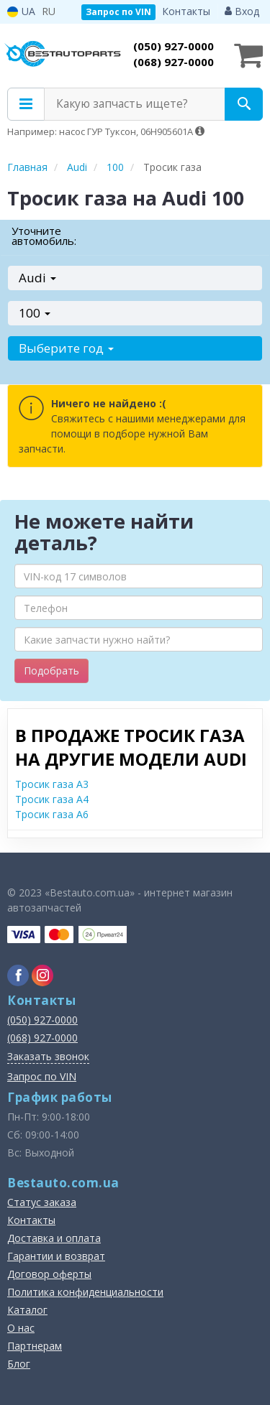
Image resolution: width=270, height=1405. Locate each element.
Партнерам (34, 1346)
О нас (21, 1328)
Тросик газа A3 (52, 784)
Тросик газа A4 (52, 799)
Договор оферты (49, 1274)
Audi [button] (37, 277)
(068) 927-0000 (173, 62)
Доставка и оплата (54, 1238)
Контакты (186, 11)
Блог (18, 1364)
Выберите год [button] (66, 348)
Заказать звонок (48, 1056)
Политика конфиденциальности (85, 1292)
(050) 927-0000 (173, 46)
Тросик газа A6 (52, 814)
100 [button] (34, 313)
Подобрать (51, 670)
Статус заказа (41, 1202)
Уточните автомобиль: (44, 235)
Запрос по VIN (118, 12)
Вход (242, 11)
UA (21, 11)
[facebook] (18, 975)
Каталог (27, 1310)
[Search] (244, 104)
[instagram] (42, 975)
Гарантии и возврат (56, 1256)
